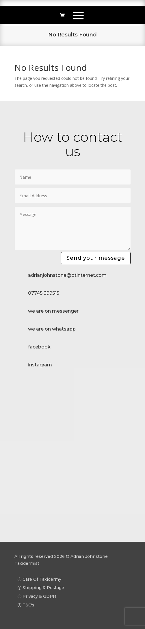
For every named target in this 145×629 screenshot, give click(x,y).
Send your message (95, 258)
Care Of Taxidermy (42, 579)
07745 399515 (43, 293)
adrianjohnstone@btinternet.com (67, 275)
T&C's (28, 605)
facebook (39, 347)
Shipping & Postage (43, 587)
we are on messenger (53, 311)
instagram (40, 365)
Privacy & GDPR (39, 596)
